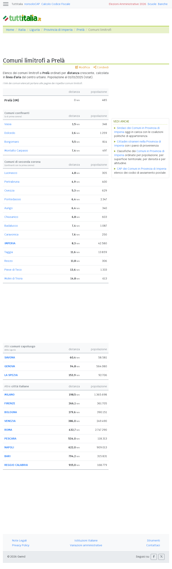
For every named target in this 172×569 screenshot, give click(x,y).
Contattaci (153, 545)
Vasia (7, 124)
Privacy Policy (20, 545)
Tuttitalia (17, 4)
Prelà (80, 30)
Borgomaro (11, 141)
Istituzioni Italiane (86, 540)
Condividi (101, 67)
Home (10, 30)
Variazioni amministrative (86, 545)
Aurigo (8, 208)
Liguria (35, 30)
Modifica (82, 67)
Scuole (152, 4)
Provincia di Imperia (58, 30)
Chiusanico (11, 217)
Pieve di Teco (13, 269)
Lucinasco (10, 173)
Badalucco (11, 225)
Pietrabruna (11, 181)
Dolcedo (9, 133)
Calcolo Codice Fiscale (55, 4)
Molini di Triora (13, 278)
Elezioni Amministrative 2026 (127, 4)
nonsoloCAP (32, 4)
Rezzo (8, 261)
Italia (22, 30)
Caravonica (11, 234)
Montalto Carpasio (16, 150)
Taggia (8, 252)
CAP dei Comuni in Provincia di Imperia (141, 168)
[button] (154, 557)
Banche (163, 4)
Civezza (9, 190)
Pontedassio (12, 199)
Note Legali (19, 540)
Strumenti (153, 540)
